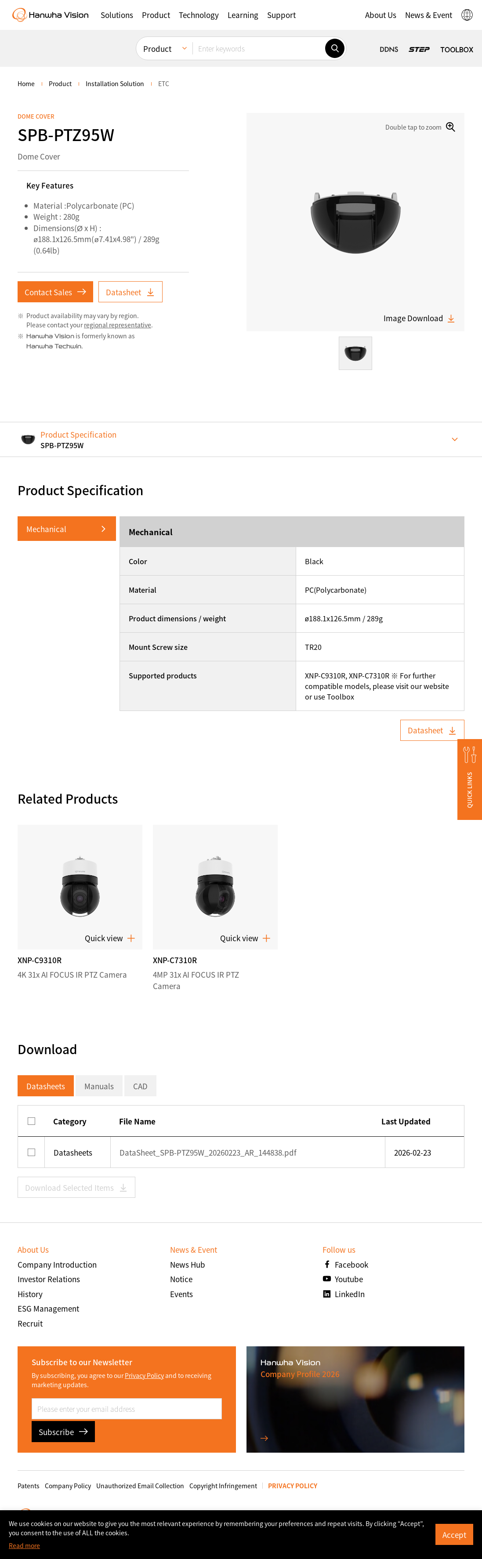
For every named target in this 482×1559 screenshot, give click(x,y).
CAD (140, 1085)
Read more (24, 1545)
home (26, 83)
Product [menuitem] (157, 48)
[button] (117, 15)
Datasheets (45, 1085)
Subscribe (63, 1431)
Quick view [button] (110, 938)
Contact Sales (55, 291)
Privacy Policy (144, 1375)
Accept (454, 1534)
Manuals (99, 1085)
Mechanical (46, 528)
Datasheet (130, 291)
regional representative (117, 324)
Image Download (420, 318)
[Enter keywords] (258, 48)
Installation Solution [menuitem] (115, 83)
